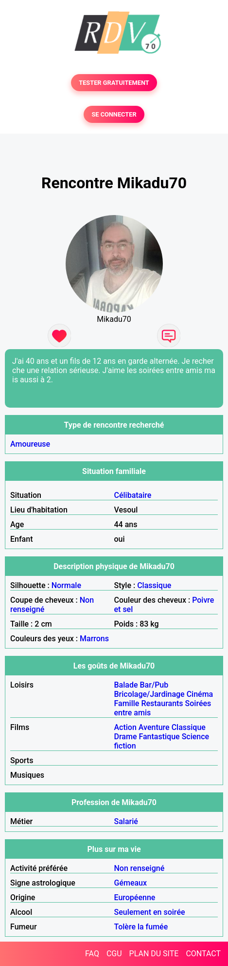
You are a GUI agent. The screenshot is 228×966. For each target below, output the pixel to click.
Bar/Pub (154, 685)
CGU (114, 953)
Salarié (126, 821)
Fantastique (159, 736)
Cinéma (200, 694)
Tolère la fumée (141, 926)
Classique (154, 585)
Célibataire (133, 495)
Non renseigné (139, 868)
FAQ (92, 953)
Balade (126, 685)
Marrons (94, 638)
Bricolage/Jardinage (149, 694)
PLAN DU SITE (154, 953)
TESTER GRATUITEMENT (114, 82)
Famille (127, 703)
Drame (125, 736)
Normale (66, 585)
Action (125, 727)
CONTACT (203, 953)
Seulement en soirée (149, 912)
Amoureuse (30, 444)
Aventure (154, 727)
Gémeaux (130, 882)
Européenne (135, 897)
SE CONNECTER (113, 114)
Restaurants (162, 703)
